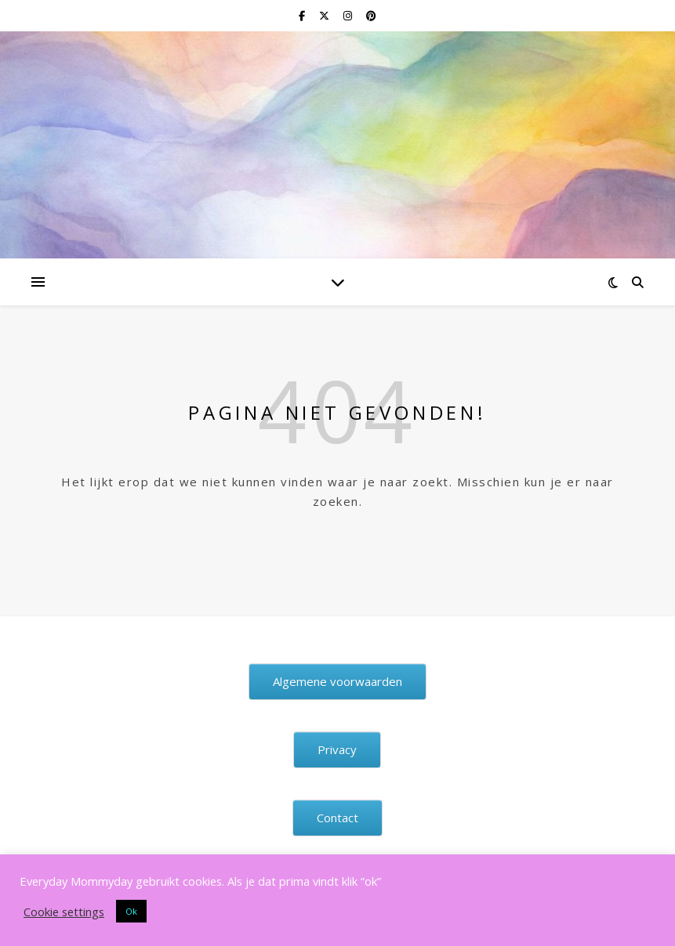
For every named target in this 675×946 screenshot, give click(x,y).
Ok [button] (131, 911)
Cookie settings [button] (64, 911)
